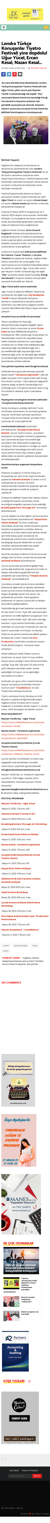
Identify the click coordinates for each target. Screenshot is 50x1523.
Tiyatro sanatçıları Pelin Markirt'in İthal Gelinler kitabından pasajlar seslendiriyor (20, 1285)
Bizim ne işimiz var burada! (30, 1313)
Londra (6, 946)
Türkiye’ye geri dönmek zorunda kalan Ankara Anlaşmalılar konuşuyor (21, 1268)
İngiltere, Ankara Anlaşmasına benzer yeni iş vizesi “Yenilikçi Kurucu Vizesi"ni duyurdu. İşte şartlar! (22, 961)
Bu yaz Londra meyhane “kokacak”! (28, 1299)
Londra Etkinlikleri (20, 946)
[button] (3, 27)
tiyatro (5, 951)
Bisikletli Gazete (39, 68)
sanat (34, 946)
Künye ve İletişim (30, 1470)
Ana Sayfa (14, 1470)
